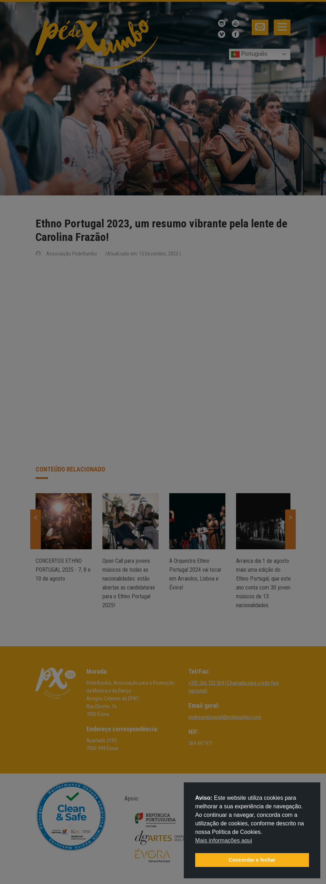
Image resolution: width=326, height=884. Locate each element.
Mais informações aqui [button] (223, 840)
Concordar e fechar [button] (252, 860)
